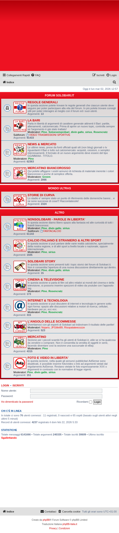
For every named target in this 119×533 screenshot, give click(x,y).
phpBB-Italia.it (69, 524)
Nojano (45, 327)
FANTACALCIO (50, 231)
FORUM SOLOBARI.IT (59, 95)
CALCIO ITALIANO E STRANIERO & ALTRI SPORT (64, 240)
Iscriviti (18, 385)
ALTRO (59, 212)
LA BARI (34, 120)
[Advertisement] (60, 37)
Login (5, 385)
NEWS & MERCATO (42, 144)
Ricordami (84, 402)
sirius (88, 132)
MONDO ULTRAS (59, 188)
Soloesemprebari (59, 132)
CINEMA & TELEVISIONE (46, 279)
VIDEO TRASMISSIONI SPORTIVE (48, 134)
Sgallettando (9, 437)
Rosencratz (100, 132)
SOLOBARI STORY (41, 261)
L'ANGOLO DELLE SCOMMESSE (52, 321)
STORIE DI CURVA (41, 195)
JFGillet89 (57, 327)
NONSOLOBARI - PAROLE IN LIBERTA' (56, 219)
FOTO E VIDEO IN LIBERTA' (48, 357)
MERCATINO (37, 337)
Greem (46, 176)
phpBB (46, 520)
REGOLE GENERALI (43, 102)
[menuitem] (35, 75)
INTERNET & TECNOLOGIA (48, 300)
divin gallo (77, 132)
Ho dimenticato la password (17, 401)
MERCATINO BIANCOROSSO (49, 168)
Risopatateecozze (74, 327)
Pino (44, 132)
